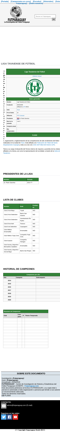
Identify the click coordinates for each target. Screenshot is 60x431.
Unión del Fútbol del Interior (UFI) (44, 145)
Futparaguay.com (32, 386)
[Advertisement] (30, 45)
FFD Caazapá (20, 115)
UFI (24, 106)
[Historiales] (48, 1)
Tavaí (18, 109)
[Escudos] (37, 1)
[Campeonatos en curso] (21, 1)
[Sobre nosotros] (36, 3)
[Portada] (5, 1)
